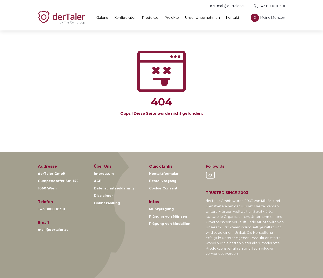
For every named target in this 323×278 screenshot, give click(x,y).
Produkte (150, 18)
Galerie (102, 18)
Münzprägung (161, 209)
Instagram (210, 175)
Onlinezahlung (107, 203)
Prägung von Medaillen (169, 224)
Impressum (104, 174)
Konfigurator (125, 18)
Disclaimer (103, 196)
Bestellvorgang (163, 181)
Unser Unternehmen (202, 18)
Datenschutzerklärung (114, 188)
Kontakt (232, 18)
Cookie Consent (163, 188)
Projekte (171, 18)
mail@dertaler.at (227, 6)
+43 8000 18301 (269, 6)
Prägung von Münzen (168, 216)
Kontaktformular (164, 174)
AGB (98, 181)
